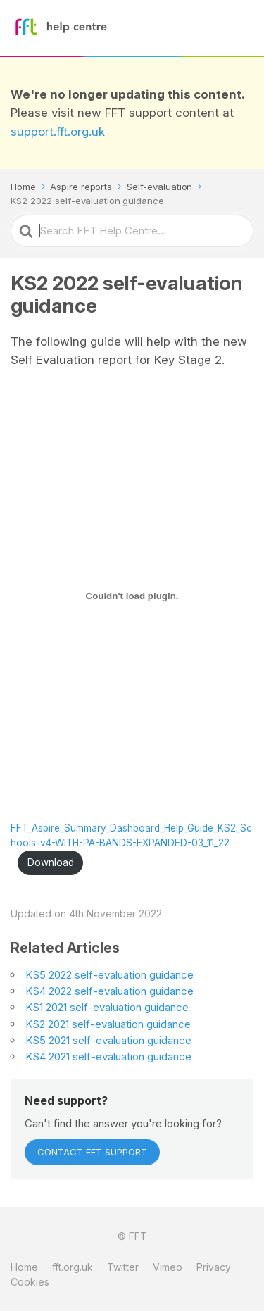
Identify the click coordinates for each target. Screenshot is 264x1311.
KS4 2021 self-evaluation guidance (108, 1056)
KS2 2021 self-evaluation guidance (108, 1024)
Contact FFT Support (92, 1152)
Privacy (213, 1267)
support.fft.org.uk (58, 132)
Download (50, 862)
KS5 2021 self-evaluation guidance (108, 1040)
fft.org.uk (72, 1267)
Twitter (123, 1267)
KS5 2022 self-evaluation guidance (109, 974)
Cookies (30, 1282)
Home (24, 1267)
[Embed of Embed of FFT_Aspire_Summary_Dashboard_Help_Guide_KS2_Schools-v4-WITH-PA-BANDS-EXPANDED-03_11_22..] (132, 596)
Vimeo (167, 1267)
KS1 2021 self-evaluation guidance (107, 1007)
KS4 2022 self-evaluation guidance (109, 991)
